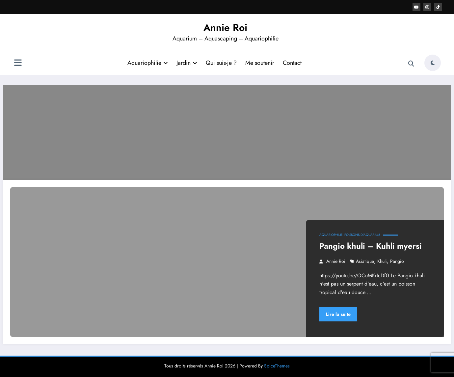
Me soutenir (259, 63)
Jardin (186, 63)
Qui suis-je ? (221, 63)
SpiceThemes (277, 366)
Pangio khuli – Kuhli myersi (370, 246)
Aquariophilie (147, 63)
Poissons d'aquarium (362, 234)
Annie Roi (225, 27)
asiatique (365, 261)
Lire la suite (338, 314)
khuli (382, 261)
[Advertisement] (227, 131)
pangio (397, 261)
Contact (292, 63)
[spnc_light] (432, 63)
